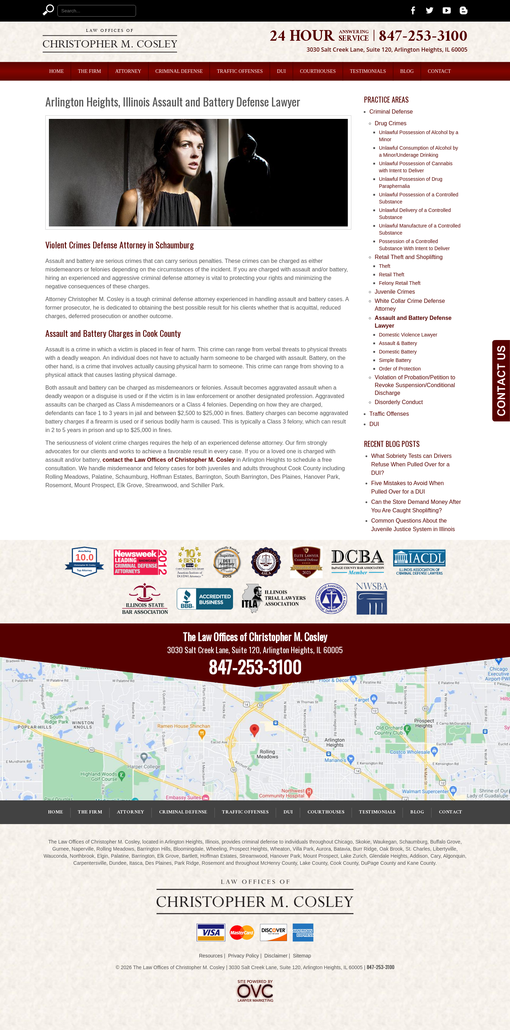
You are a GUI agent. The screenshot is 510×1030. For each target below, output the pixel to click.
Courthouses (318, 71)
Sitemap (302, 956)
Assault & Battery (398, 343)
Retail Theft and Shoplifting (409, 257)
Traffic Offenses (240, 71)
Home (56, 71)
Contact (439, 71)
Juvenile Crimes (395, 292)
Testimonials (368, 71)
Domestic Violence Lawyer (408, 335)
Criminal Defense (179, 71)
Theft (384, 266)
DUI (281, 71)
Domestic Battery (398, 352)
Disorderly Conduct (399, 402)
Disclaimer (275, 956)
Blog (407, 71)
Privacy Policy (243, 956)
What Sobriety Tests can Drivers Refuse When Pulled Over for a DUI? (411, 464)
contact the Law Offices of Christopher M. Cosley (169, 460)
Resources (211, 956)
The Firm (89, 71)
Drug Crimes (391, 123)
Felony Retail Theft (399, 283)
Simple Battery (395, 360)
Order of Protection (400, 369)
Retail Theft (391, 274)
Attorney (128, 71)
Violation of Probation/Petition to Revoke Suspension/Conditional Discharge (415, 385)
